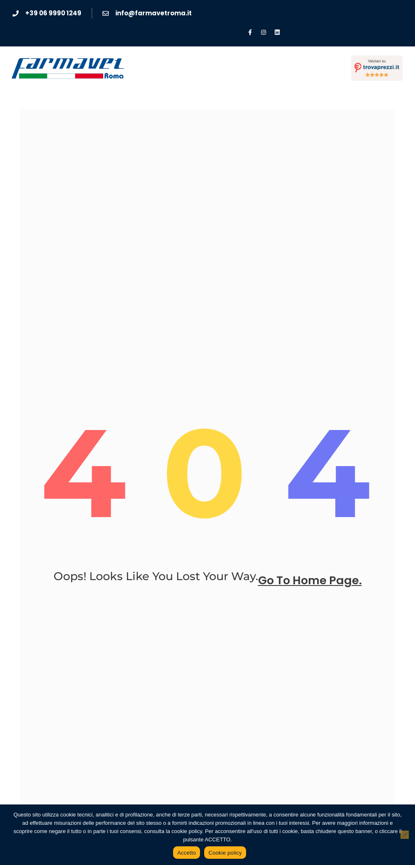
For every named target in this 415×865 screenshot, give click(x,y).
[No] (404, 835)
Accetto (186, 853)
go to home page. (310, 580)
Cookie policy (225, 853)
